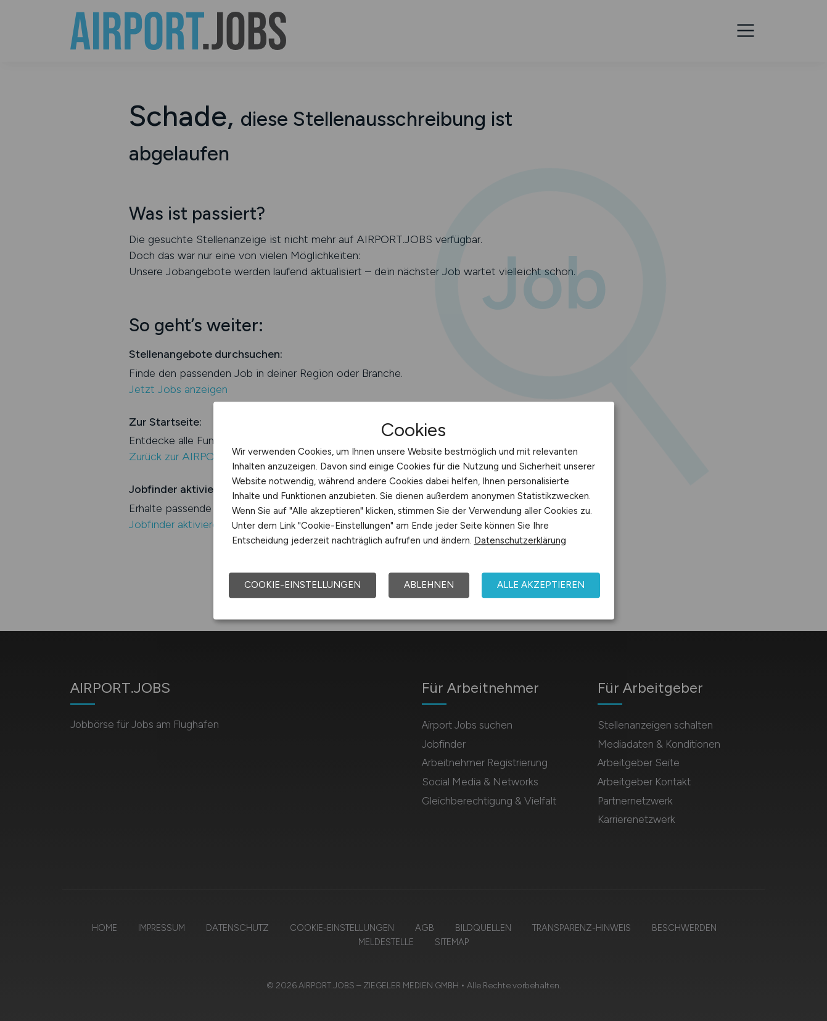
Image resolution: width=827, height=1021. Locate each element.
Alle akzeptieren (541, 584)
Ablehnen (429, 584)
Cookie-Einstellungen (302, 584)
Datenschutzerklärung (520, 540)
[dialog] (413, 511)
